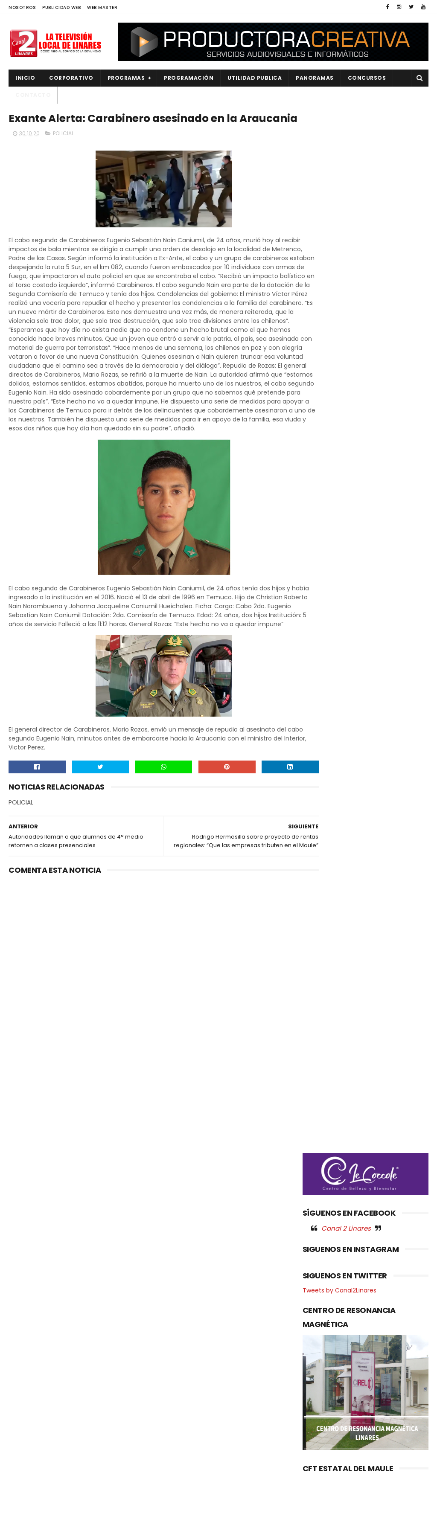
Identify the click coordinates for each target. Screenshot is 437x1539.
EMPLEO (24, 1404)
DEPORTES (28, 1375)
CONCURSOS (367, 77)
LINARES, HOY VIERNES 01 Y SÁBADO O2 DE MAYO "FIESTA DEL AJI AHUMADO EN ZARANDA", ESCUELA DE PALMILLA (217, 1437)
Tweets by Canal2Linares (339, 522)
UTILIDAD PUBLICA (254, 77)
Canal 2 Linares (346, 460)
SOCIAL (24, 1506)
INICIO (25, 77)
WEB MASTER (102, 7)
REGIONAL (27, 1477)
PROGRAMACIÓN (188, 77)
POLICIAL (63, 152)
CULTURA (26, 1361)
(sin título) (168, 1348)
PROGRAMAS (126, 77)
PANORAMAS (315, 77)
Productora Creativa (238, 1528)
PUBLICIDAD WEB (61, 7)
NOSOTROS (22, 7)
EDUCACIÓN (30, 1390)
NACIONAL (28, 1419)
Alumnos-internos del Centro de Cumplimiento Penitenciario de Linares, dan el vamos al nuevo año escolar (218, 1384)
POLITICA (26, 1462)
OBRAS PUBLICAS (36, 1433)
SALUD (23, 1491)
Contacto (33, 95)
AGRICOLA (28, 1347)
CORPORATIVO (71, 77)
